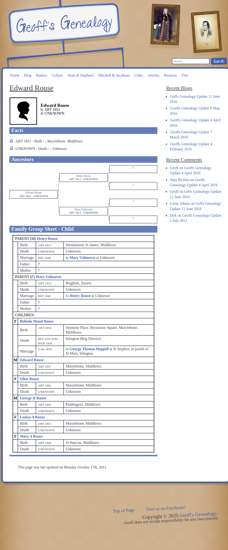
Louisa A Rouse (32, 417)
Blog (27, 75)
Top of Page (124, 510)
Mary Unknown (48, 277)
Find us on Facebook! (166, 508)
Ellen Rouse (29, 379)
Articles (154, 75)
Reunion (170, 75)
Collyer (57, 75)
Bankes (41, 75)
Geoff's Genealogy (64, 23)
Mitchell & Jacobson (113, 75)
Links (138, 75)
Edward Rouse (32, 360)
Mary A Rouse (31, 436)
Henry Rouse (47, 239)
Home (14, 75)
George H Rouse (33, 398)
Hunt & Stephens (81, 75)
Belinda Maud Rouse (36, 321)
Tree (185, 75)
